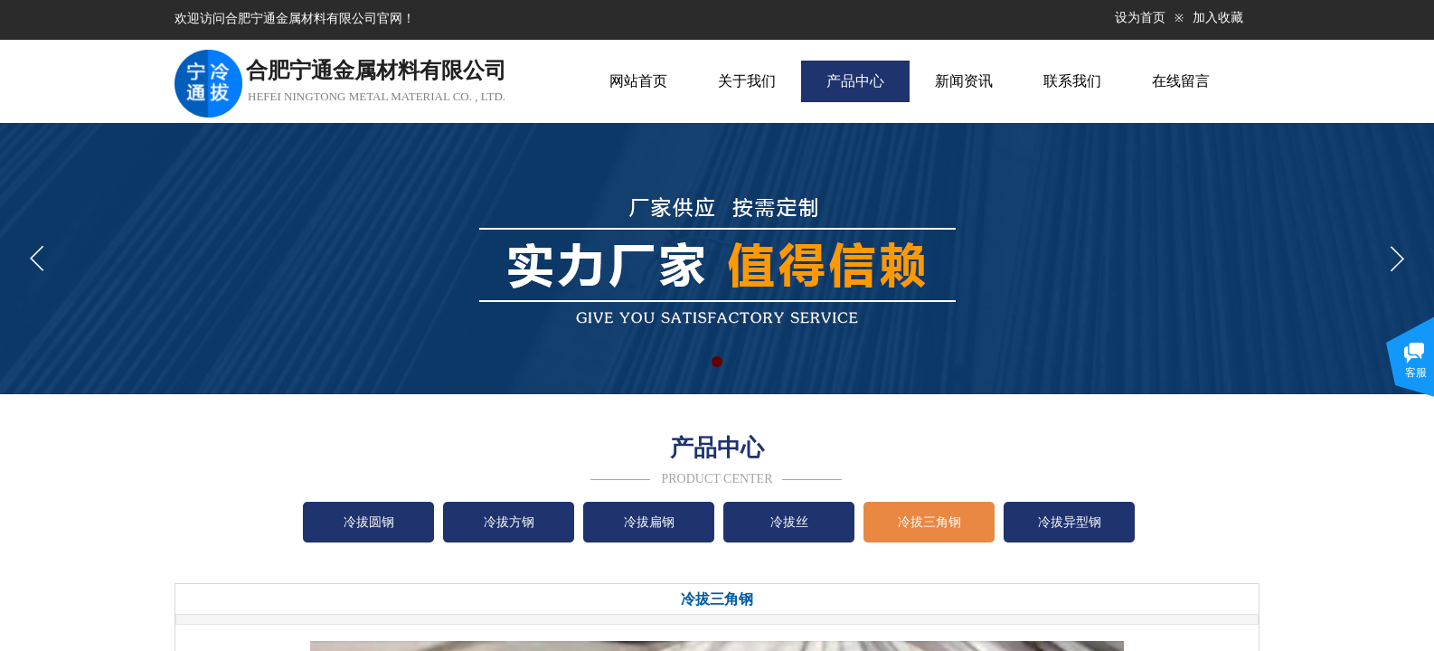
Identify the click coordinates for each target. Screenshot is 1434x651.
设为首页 (1140, 17)
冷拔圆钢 (369, 522)
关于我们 (747, 81)
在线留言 (1181, 81)
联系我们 (1072, 81)
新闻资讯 (964, 81)
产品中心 (855, 81)
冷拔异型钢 (1069, 522)
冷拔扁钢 (649, 522)
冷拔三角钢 (929, 522)
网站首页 (638, 81)
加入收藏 (1218, 17)
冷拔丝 (789, 522)
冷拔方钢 (509, 522)
